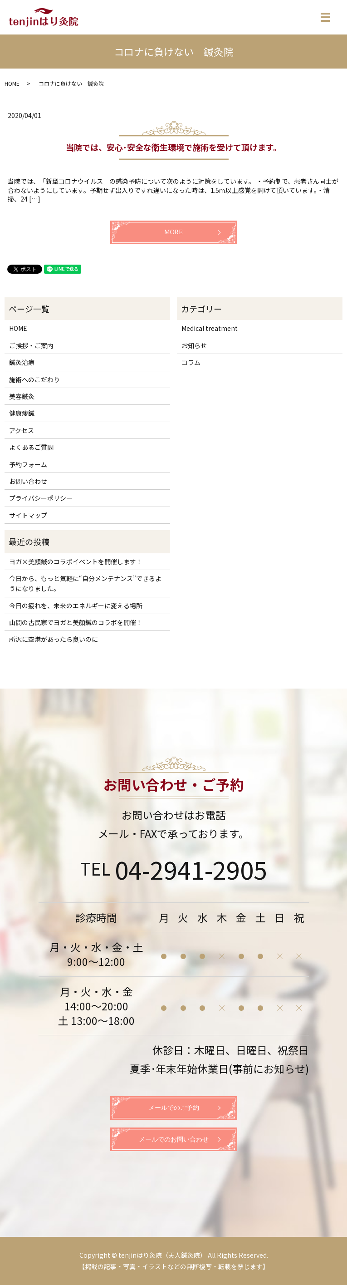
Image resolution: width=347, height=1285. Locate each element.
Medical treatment (209, 328)
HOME (12, 83)
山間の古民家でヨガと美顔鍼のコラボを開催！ (75, 622)
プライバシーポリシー (41, 497)
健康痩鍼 (21, 413)
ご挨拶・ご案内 (31, 345)
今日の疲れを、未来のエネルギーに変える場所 (75, 605)
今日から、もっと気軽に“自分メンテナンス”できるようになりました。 (85, 583)
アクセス (21, 430)
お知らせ (194, 345)
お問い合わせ (28, 481)
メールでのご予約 (173, 1107)
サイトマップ (28, 515)
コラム (190, 362)
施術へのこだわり (34, 379)
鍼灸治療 (21, 362)
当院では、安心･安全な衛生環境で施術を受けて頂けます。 (173, 147)
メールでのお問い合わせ (174, 1139)
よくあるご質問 (31, 447)
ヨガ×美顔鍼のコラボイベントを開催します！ (75, 561)
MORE (173, 232)
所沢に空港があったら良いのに (53, 639)
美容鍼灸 (21, 396)
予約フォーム (28, 464)
